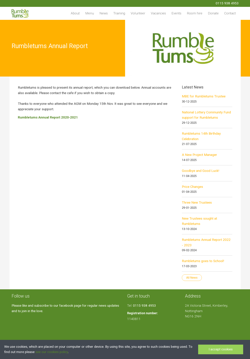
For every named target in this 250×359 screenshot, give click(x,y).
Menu (89, 13)
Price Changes (192, 187)
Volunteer (138, 13)
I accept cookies (221, 349)
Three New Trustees (197, 202)
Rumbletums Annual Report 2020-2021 (48, 117)
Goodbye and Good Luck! (200, 171)
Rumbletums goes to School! (203, 261)
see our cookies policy (51, 352)
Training (119, 13)
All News (191, 277)
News (104, 13)
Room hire (194, 13)
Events (176, 13)
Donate (213, 13)
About (75, 13)
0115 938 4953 (227, 3)
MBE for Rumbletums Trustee (203, 96)
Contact (230, 13)
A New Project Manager (199, 155)
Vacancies (158, 13)
